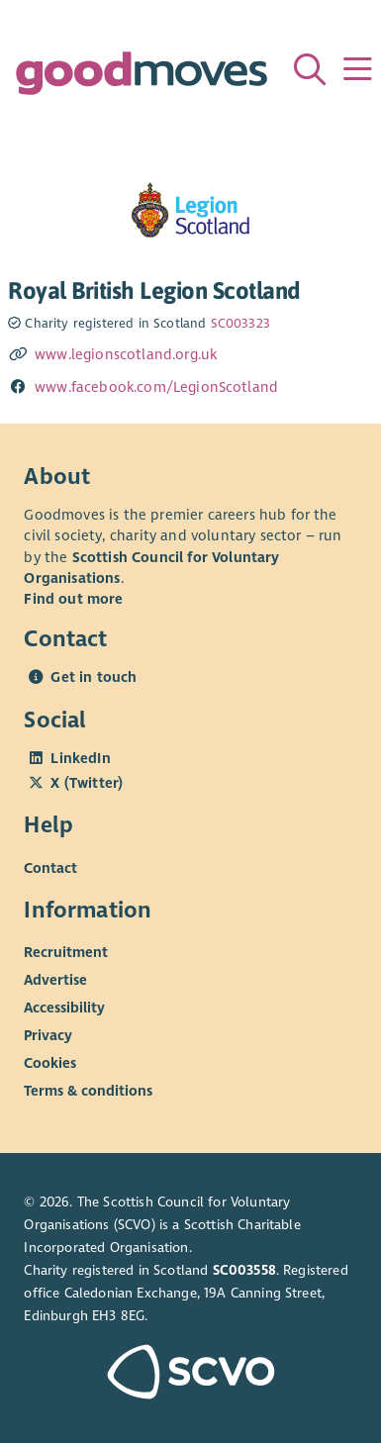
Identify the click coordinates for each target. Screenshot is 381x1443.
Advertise (55, 980)
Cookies (50, 1063)
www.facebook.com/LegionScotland (156, 387)
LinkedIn (80, 758)
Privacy (48, 1035)
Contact (50, 867)
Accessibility (64, 1007)
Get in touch (93, 677)
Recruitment (66, 952)
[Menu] (357, 69)
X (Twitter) (86, 783)
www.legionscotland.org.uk (126, 354)
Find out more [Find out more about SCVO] (73, 599)
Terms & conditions (88, 1091)
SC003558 (244, 1270)
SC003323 (240, 324)
